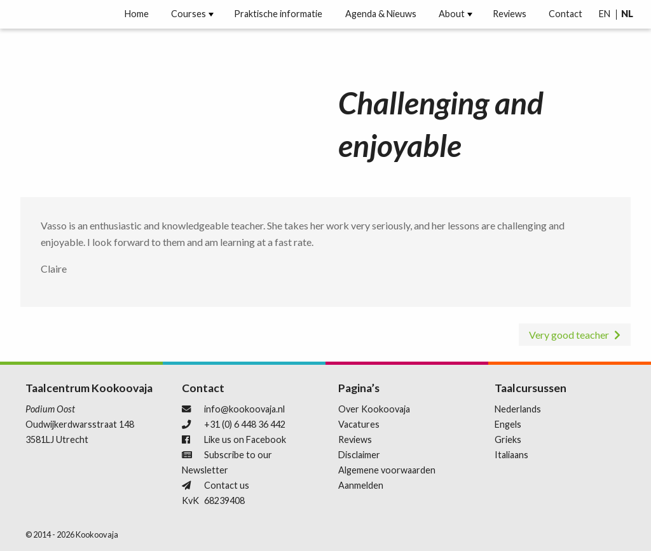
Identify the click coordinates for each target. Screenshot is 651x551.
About (452, 14)
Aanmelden (360, 485)
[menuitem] (136, 14)
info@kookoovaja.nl (244, 409)
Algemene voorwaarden (386, 470)
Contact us (226, 485)
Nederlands (518, 409)
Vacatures (359, 424)
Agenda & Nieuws (380, 14)
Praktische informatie (278, 14)
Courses (188, 14)
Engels (508, 424)
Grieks (508, 439)
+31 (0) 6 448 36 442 (244, 424)
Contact (565, 14)
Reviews (509, 14)
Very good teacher (569, 335)
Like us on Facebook (245, 439)
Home (137, 14)
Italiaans (511, 454)
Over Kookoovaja (374, 409)
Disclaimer (359, 454)
